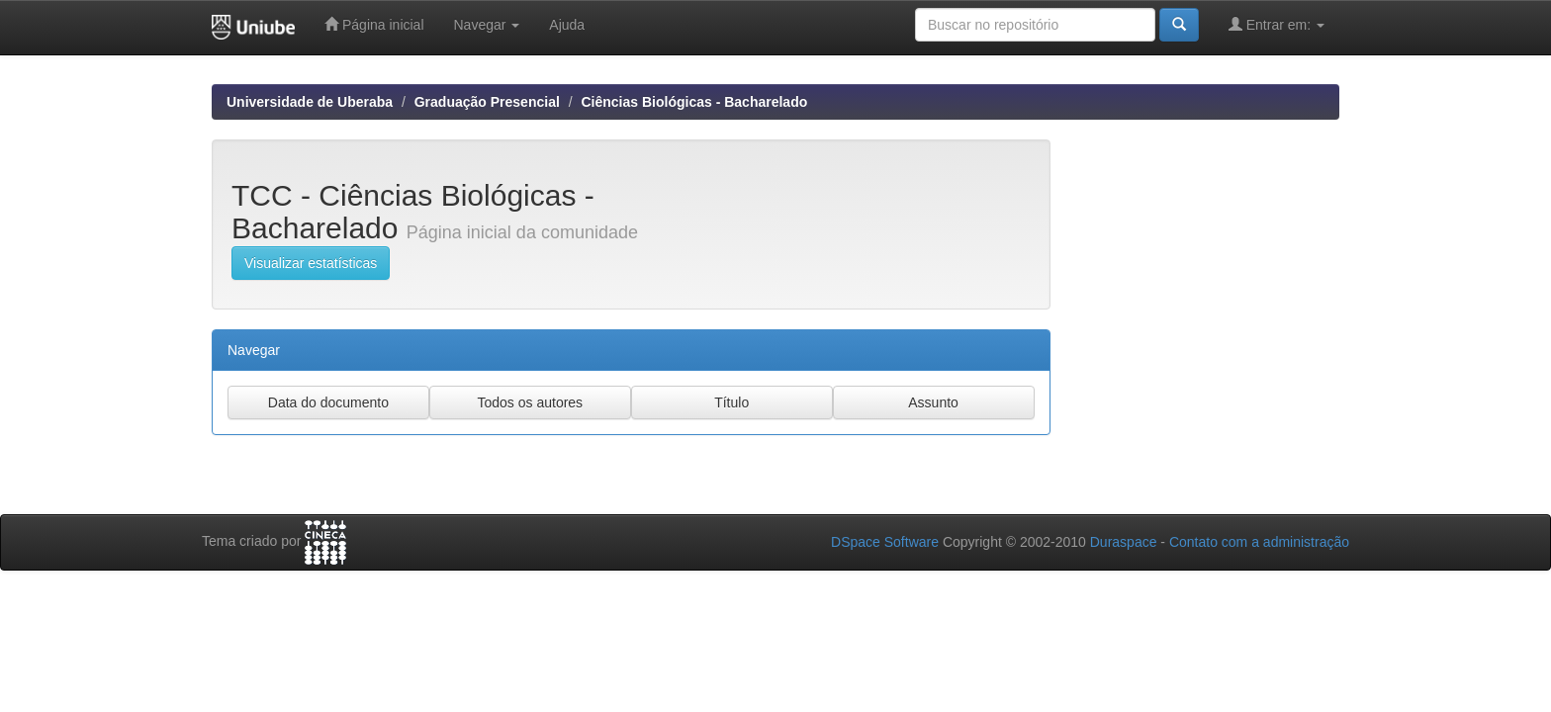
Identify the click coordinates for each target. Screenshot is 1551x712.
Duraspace (1123, 542)
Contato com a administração (1259, 542)
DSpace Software (885, 542)
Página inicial (373, 24)
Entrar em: (1276, 24)
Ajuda (567, 25)
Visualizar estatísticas (310, 263)
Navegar (487, 25)
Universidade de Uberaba (310, 102)
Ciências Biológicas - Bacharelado (694, 102)
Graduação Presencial (487, 102)
